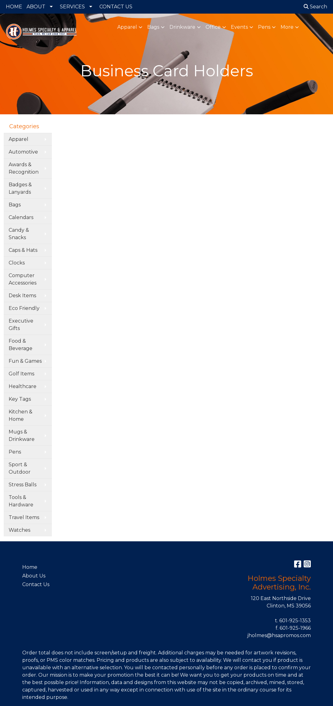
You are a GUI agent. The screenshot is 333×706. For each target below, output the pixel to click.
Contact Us (35, 584)
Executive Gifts (21, 324)
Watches (19, 530)
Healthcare (22, 386)
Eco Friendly (24, 308)
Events (239, 27)
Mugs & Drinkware (22, 435)
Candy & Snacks (19, 233)
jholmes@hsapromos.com (279, 635)
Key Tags (20, 399)
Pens (264, 27)
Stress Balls (22, 485)
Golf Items (21, 374)
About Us (33, 576)
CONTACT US (115, 7)
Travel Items (24, 517)
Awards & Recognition (24, 168)
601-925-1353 (295, 621)
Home (29, 567)
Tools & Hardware (21, 501)
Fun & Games (25, 361)
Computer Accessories (22, 279)
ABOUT (36, 7)
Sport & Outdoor (20, 468)
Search (315, 7)
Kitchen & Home (20, 415)
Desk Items (22, 295)
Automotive (23, 152)
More (287, 27)
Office (213, 27)
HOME (14, 7)
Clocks (17, 263)
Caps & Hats (23, 250)
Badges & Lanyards (20, 188)
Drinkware (182, 27)
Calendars (21, 217)
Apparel (127, 27)
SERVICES (72, 7)
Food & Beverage (20, 344)
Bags (153, 27)
